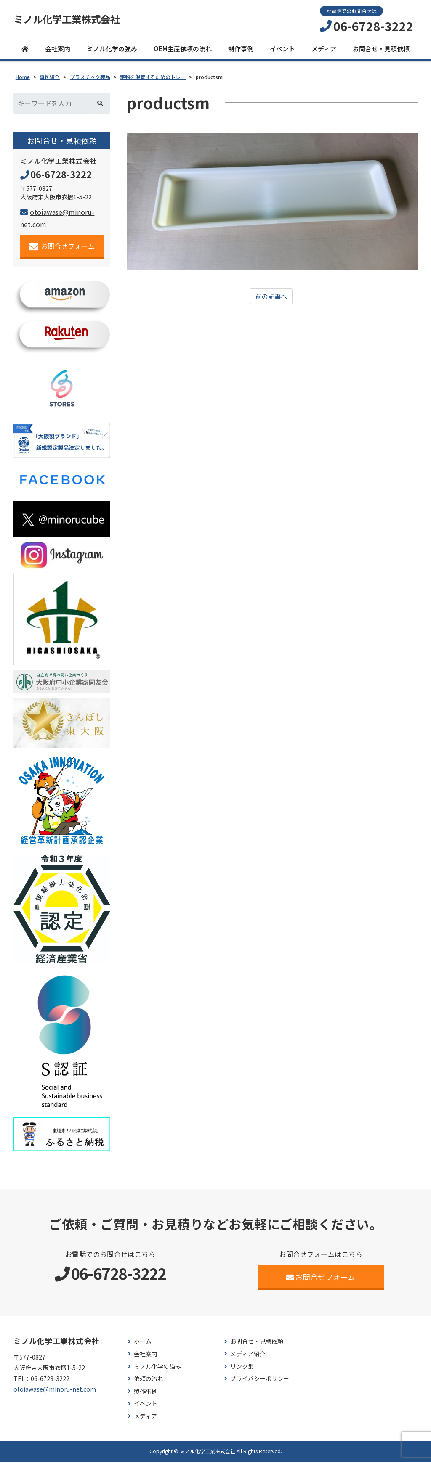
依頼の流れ (148, 1380)
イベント (282, 50)
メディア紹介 (247, 1355)
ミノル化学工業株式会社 (73, 20)
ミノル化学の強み (112, 50)
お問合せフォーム (62, 247)
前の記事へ (271, 298)
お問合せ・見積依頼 (381, 50)
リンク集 (242, 1368)
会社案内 (57, 50)
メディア (323, 50)
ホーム (143, 1343)
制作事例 (240, 50)
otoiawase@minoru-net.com (54, 1390)
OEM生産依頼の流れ (183, 50)
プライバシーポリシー (259, 1380)
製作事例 (145, 1393)
